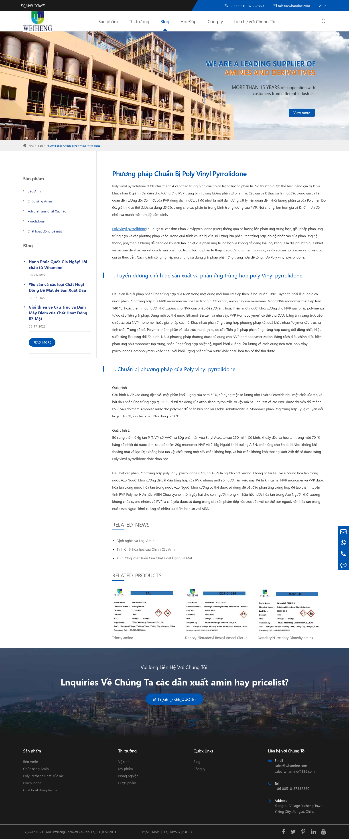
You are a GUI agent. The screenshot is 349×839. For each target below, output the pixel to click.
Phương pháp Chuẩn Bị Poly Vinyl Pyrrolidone (73, 145)
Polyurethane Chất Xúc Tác (47, 211)
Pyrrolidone (36, 221)
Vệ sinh (124, 761)
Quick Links (203, 751)
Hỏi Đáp (189, 21)
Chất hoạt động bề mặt (45, 231)
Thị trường (139, 21)
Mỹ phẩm (125, 768)
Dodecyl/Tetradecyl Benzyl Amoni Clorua (216, 637)
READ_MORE (42, 342)
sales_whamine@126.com (295, 771)
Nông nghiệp (128, 775)
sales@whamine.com (291, 5)
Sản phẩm (108, 21)
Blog (164, 21)
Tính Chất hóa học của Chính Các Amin (146, 549)
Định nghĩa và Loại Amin (135, 540)
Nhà (31, 145)
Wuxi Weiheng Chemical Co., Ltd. (67, 832)
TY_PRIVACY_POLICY (178, 832)
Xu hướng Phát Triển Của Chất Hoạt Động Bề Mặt (154, 558)
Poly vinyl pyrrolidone (129, 228)
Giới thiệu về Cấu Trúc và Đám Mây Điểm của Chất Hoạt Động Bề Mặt (58, 312)
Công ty (215, 21)
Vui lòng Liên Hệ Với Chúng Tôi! (175, 667)
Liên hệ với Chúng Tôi (254, 21)
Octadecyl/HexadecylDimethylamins (285, 637)
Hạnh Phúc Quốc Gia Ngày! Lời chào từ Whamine (58, 264)
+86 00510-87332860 (244, 5)
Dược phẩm (127, 782)
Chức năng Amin (40, 201)
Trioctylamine (122, 637)
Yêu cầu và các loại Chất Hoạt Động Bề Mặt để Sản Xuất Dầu (57, 287)
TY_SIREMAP (150, 832)
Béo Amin (35, 191)
